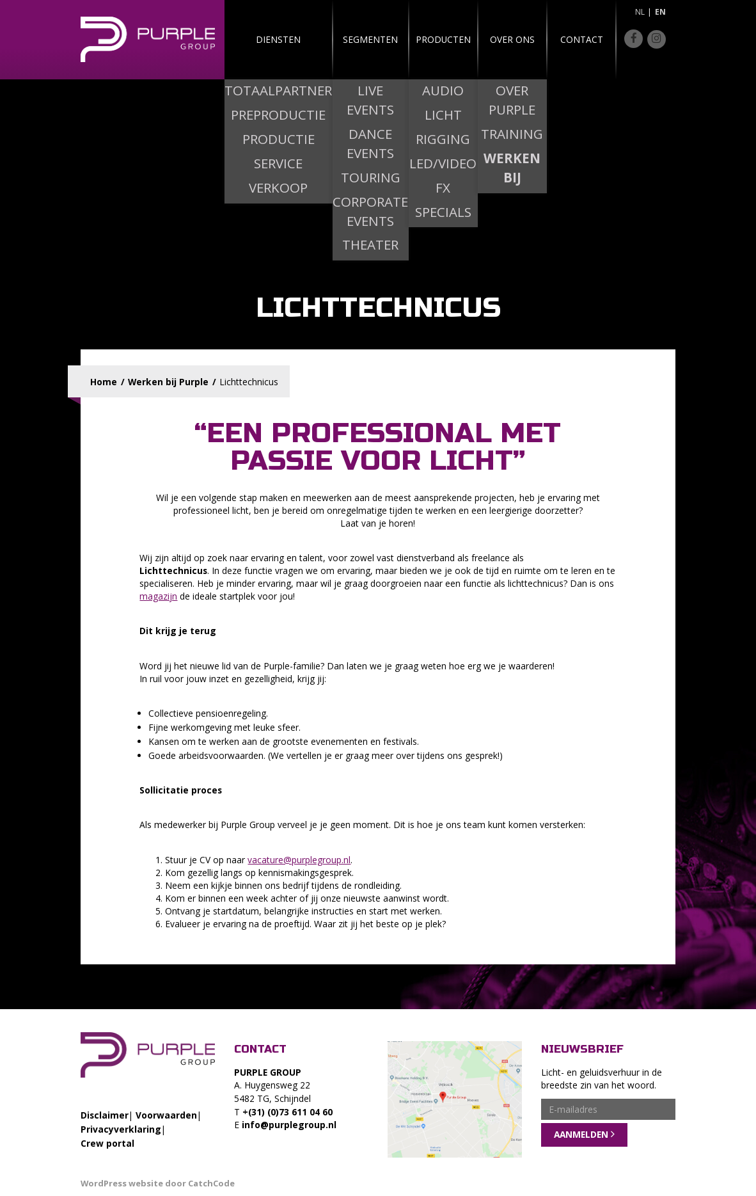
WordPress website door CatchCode (158, 1183)
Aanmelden (581, 1134)
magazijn (158, 596)
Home (103, 382)
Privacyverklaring (121, 1129)
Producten (418, 39)
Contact (572, 39)
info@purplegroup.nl (289, 1125)
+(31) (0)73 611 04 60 (287, 1112)
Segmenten (340, 39)
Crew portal (107, 1143)
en (660, 11)
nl (640, 11)
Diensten (263, 39)
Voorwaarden (166, 1115)
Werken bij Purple (168, 382)
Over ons (495, 39)
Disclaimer (105, 1115)
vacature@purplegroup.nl (299, 860)
